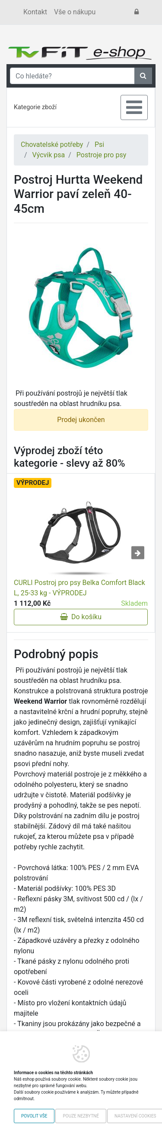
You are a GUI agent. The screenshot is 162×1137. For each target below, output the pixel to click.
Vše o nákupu (74, 12)
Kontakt (35, 12)
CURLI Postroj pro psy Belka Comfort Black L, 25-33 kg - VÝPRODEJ (79, 587)
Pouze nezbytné (80, 1116)
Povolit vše (34, 1116)
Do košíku (81, 617)
